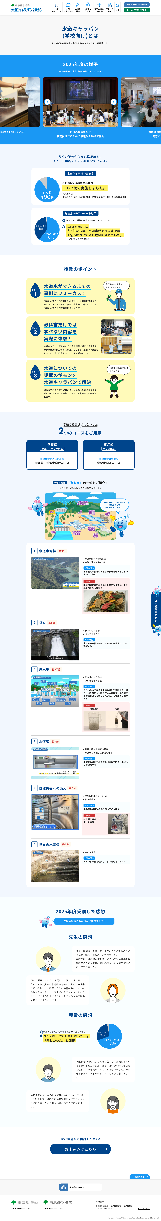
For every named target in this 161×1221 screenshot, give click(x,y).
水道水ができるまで (87, 10)
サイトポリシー (144, 1208)
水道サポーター (68, 10)
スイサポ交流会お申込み (137, 10)
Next (114, 102)
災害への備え (109, 10)
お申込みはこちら (80, 1149)
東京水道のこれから (99, 10)
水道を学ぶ (78, 10)
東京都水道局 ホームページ (53, 1208)
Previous (47, 102)
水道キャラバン (57, 10)
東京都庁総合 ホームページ (21, 1208)
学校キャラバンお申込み (137, 4)
